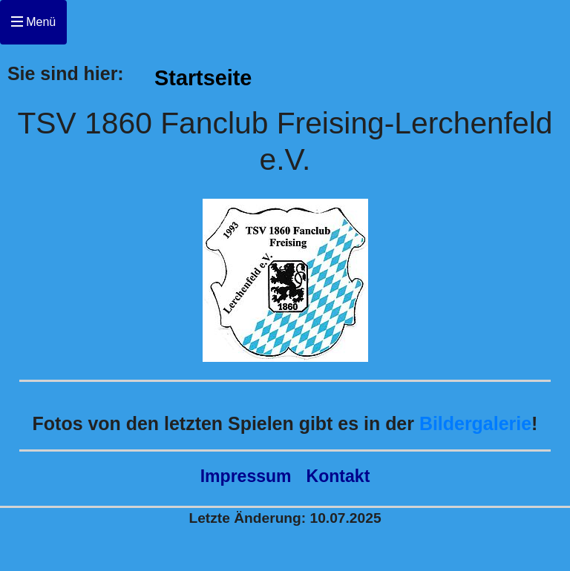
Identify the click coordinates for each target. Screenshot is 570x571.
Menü (33, 21)
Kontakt (338, 476)
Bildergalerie (475, 423)
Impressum (246, 476)
